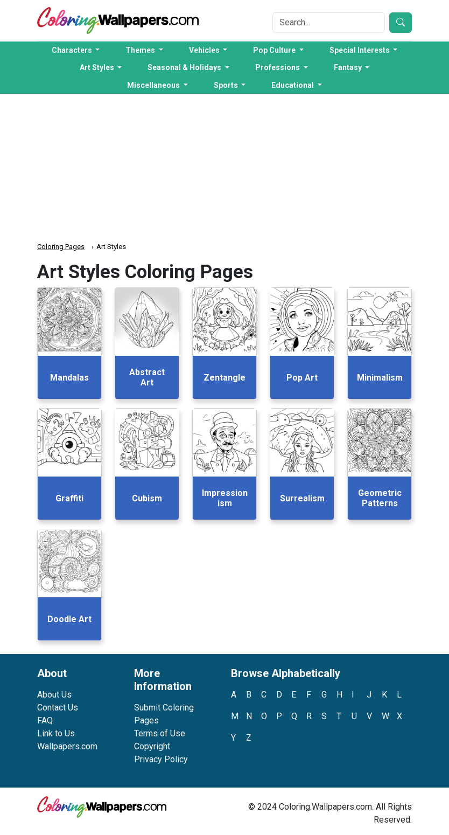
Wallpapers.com (67, 746)
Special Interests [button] (360, 50)
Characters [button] (73, 50)
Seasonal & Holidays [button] (185, 67)
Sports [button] (227, 85)
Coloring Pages (61, 247)
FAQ (45, 720)
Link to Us (56, 733)
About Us (54, 694)
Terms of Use (159, 733)
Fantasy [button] (348, 67)
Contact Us (57, 707)
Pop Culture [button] (275, 50)
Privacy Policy (161, 759)
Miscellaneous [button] (154, 85)
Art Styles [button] (98, 67)
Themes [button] (141, 50)
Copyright (152, 746)
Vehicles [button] (205, 50)
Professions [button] (278, 67)
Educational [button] (293, 85)
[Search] (328, 22)
